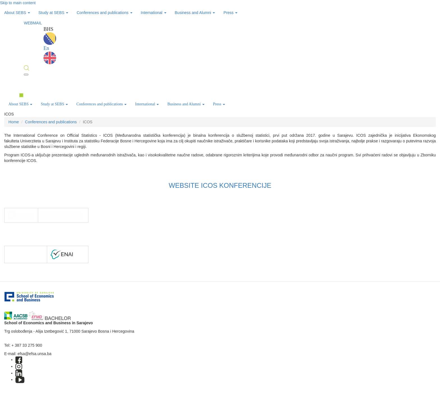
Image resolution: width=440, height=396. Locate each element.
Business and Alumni (195, 12)
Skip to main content (18, 3)
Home (13, 122)
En (49, 54)
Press (230, 12)
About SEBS (17, 12)
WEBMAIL (33, 23)
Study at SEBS (53, 12)
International (153, 12)
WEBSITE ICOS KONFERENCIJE (220, 185)
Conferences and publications (104, 12)
